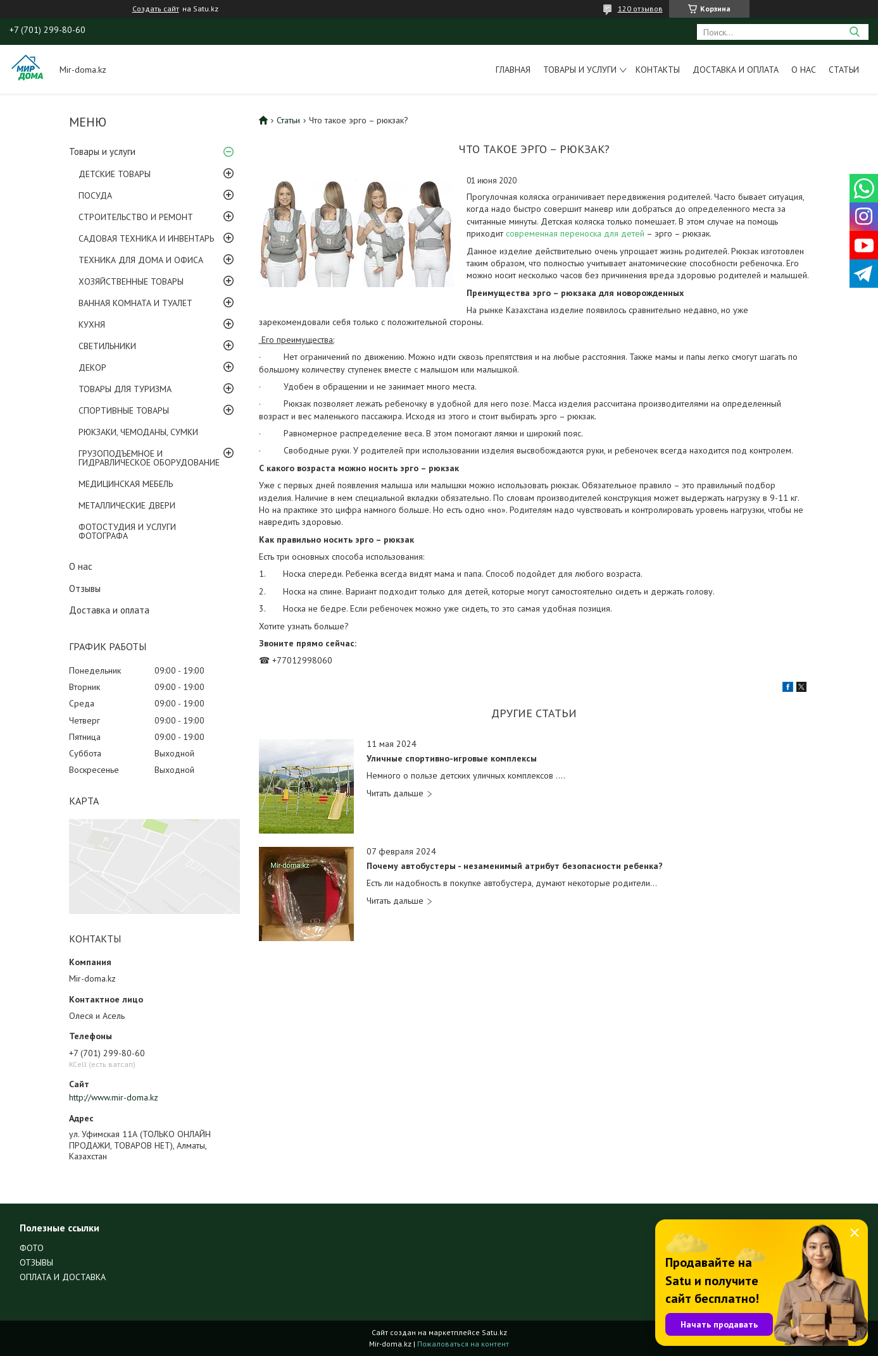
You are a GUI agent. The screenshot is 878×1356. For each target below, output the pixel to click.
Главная (513, 69)
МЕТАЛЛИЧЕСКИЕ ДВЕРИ (126, 505)
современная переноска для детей (576, 233)
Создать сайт (155, 8)
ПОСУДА (95, 195)
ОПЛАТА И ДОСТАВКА (63, 1277)
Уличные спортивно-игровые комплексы (452, 758)
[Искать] (854, 32)
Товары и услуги (580, 69)
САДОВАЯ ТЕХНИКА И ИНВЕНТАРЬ (146, 238)
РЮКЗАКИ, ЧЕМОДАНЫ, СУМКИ (138, 432)
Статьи (844, 69)
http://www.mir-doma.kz (113, 1097)
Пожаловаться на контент (463, 1343)
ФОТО (32, 1248)
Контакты (658, 69)
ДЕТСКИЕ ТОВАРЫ (114, 174)
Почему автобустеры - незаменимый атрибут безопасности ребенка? (515, 866)
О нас (803, 69)
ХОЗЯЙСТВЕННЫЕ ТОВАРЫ (131, 281)
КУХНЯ (91, 324)
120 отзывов (640, 8)
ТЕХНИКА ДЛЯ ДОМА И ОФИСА (140, 260)
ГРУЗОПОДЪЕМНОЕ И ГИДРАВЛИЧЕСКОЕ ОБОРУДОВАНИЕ (149, 458)
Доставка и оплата (736, 69)
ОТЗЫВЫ (36, 1262)
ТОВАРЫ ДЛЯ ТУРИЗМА (125, 389)
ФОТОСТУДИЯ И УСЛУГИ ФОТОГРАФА (127, 531)
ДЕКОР (92, 367)
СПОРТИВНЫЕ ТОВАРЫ (123, 410)
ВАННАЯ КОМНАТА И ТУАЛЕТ (135, 303)
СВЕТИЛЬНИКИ (107, 346)
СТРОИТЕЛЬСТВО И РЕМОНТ (135, 217)
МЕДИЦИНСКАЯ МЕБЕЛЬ (125, 484)
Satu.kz (494, 1332)
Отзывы (85, 588)
